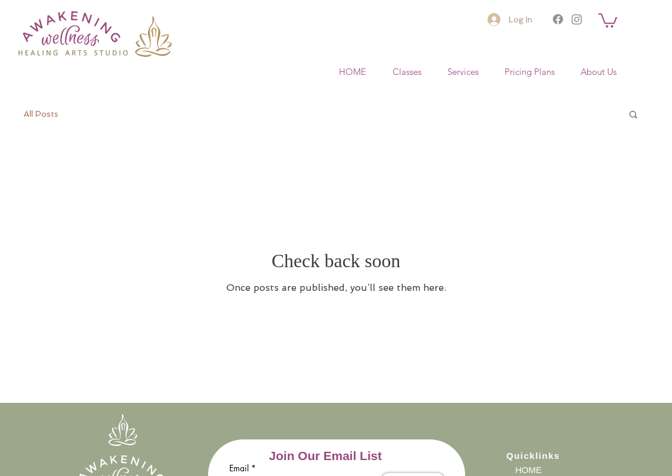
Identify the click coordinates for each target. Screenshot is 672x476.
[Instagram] (577, 19)
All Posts (41, 114)
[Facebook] (558, 19)
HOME (528, 470)
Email (239, 468)
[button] (607, 20)
